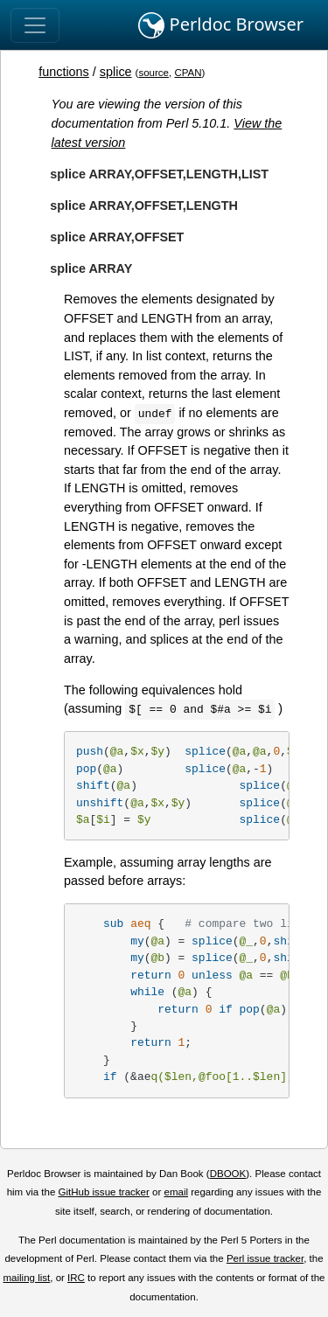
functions (63, 72)
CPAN (187, 72)
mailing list (26, 1277)
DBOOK (228, 1173)
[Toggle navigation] (34, 25)
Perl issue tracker (265, 1258)
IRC (76, 1277)
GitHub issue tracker (104, 1192)
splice (116, 72)
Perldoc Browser (221, 25)
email (176, 1192)
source (153, 72)
